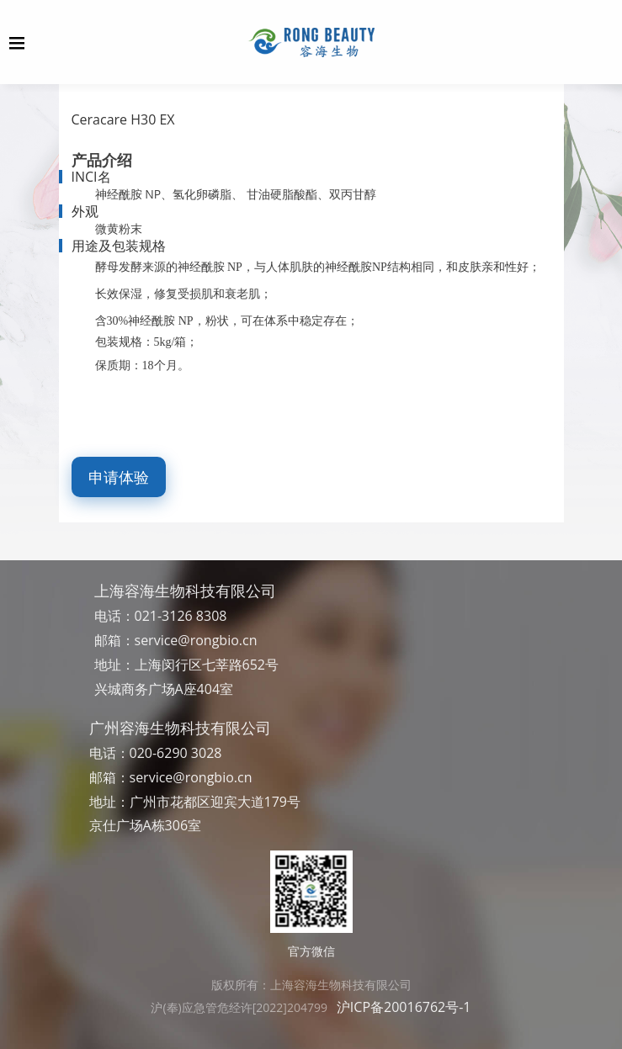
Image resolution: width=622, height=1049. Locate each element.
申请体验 (118, 477)
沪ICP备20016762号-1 (404, 1007)
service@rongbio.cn (196, 640)
